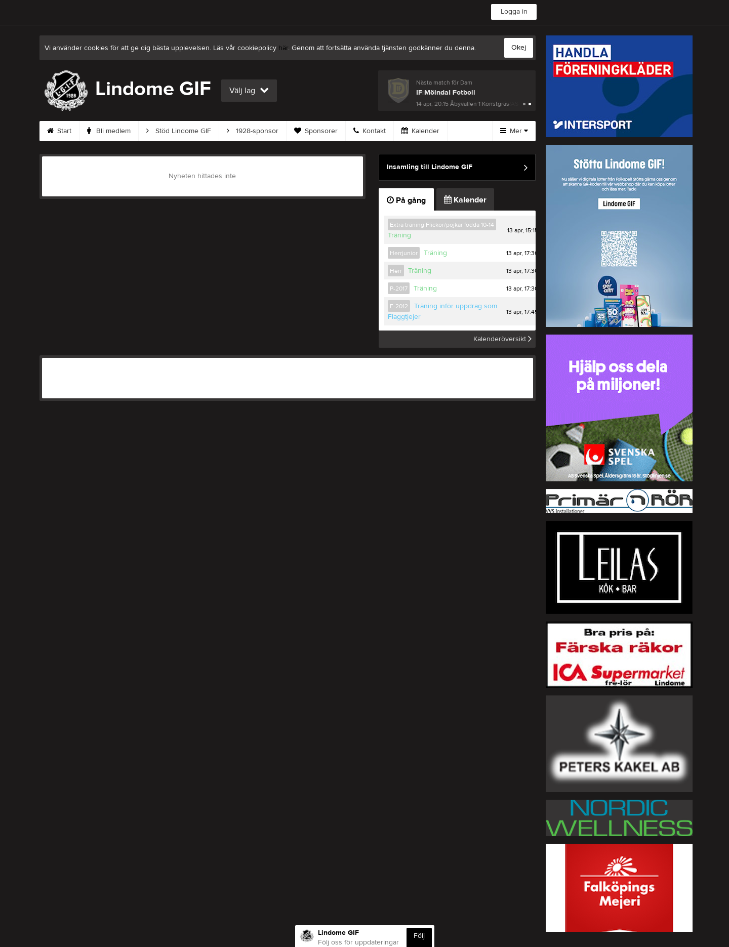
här (283, 48)
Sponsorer (316, 131)
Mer (514, 131)
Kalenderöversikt (502, 339)
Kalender (420, 131)
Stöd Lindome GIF (178, 131)
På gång (406, 200)
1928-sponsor (252, 131)
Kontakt (369, 131)
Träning (399, 235)
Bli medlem (109, 131)
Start (59, 131)
